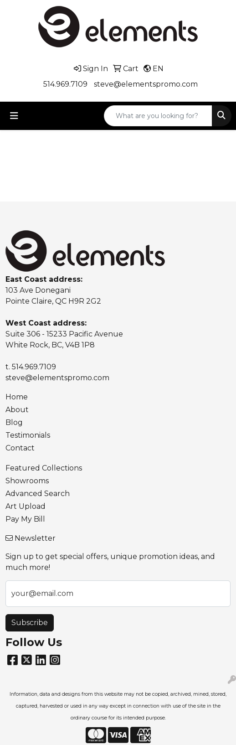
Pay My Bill (25, 519)
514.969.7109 (65, 84)
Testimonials (27, 435)
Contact (20, 448)
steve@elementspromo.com (146, 84)
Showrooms (27, 480)
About (17, 409)
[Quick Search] (158, 115)
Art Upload (25, 506)
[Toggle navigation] (14, 115)
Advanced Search (37, 493)
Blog (14, 422)
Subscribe (29, 622)
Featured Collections (43, 468)
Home (16, 397)
